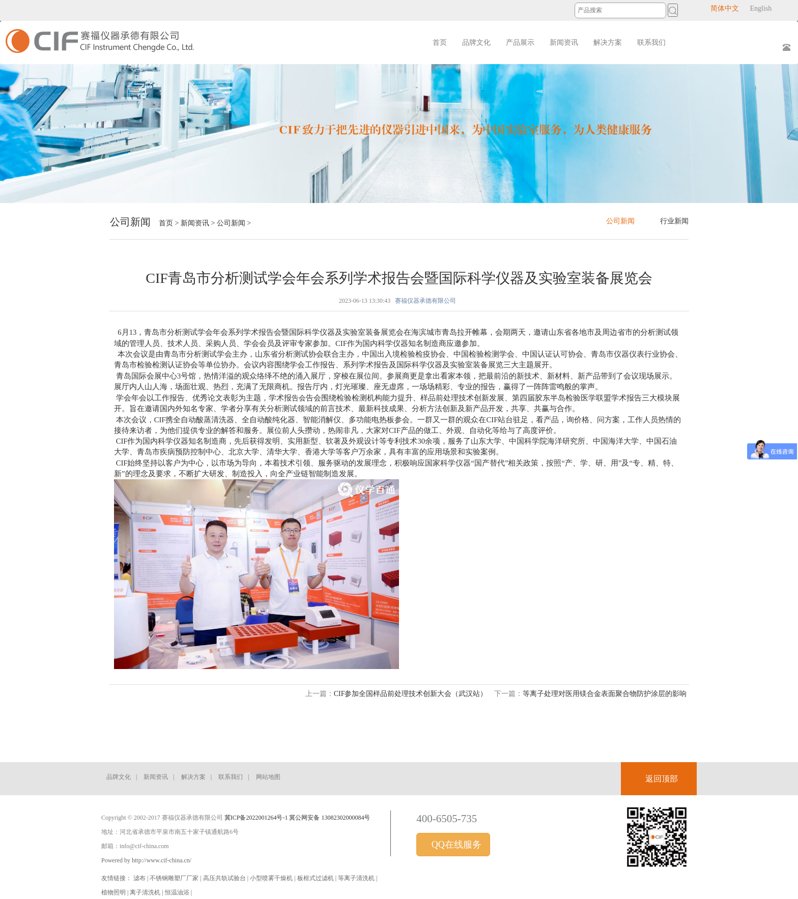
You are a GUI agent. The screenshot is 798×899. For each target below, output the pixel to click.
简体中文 (724, 8)
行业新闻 (674, 221)
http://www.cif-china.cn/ (161, 860)
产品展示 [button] (520, 42)
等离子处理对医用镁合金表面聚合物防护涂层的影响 (605, 694)
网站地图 (268, 776)
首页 (440, 42)
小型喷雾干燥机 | (273, 878)
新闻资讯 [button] (564, 42)
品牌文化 (118, 776)
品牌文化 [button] (476, 42)
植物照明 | (115, 892)
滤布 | (141, 878)
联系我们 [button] (651, 42)
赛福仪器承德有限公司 (425, 300)
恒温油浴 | (178, 892)
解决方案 (193, 776)
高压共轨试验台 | (226, 878)
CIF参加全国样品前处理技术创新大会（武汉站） (411, 694)
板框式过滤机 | (317, 878)
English (761, 8)
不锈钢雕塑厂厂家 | (176, 878)
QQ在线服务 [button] (455, 844)
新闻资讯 (195, 223)
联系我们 (230, 776)
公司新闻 (231, 223)
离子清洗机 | (147, 892)
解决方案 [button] (607, 42)
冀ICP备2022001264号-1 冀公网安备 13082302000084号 (297, 817)
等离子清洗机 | (357, 878)
